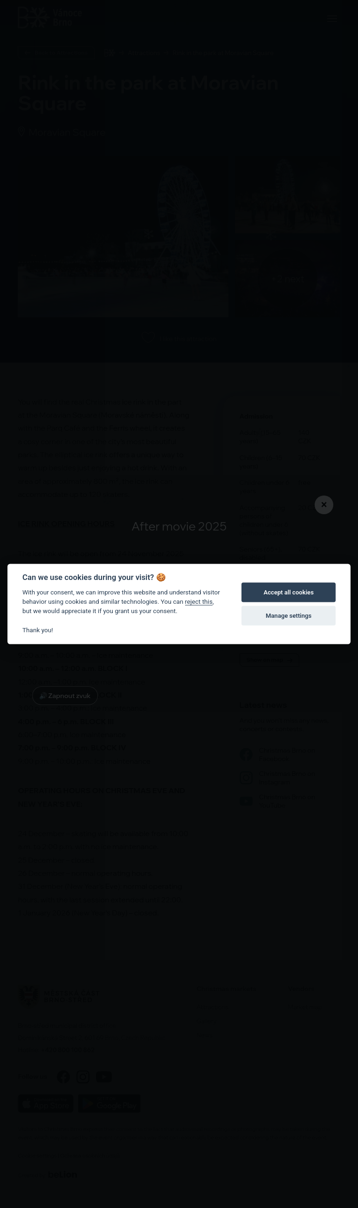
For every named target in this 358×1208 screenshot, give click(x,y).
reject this (199, 601)
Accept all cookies (288, 592)
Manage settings (288, 615)
